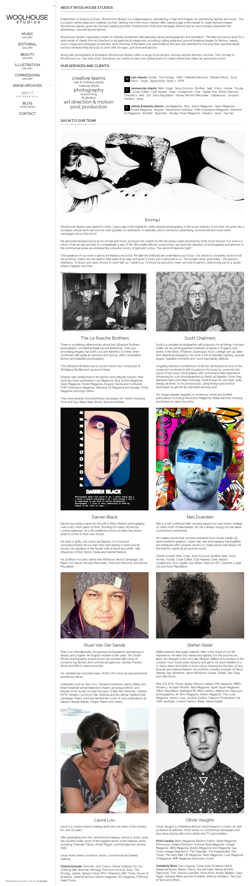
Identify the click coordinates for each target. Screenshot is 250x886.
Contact (27, 114)
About (27, 94)
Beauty (27, 55)
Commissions (27, 76)
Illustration (27, 66)
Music (27, 35)
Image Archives (32, 85)
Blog (27, 104)
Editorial (27, 45)
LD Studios (41, 881)
